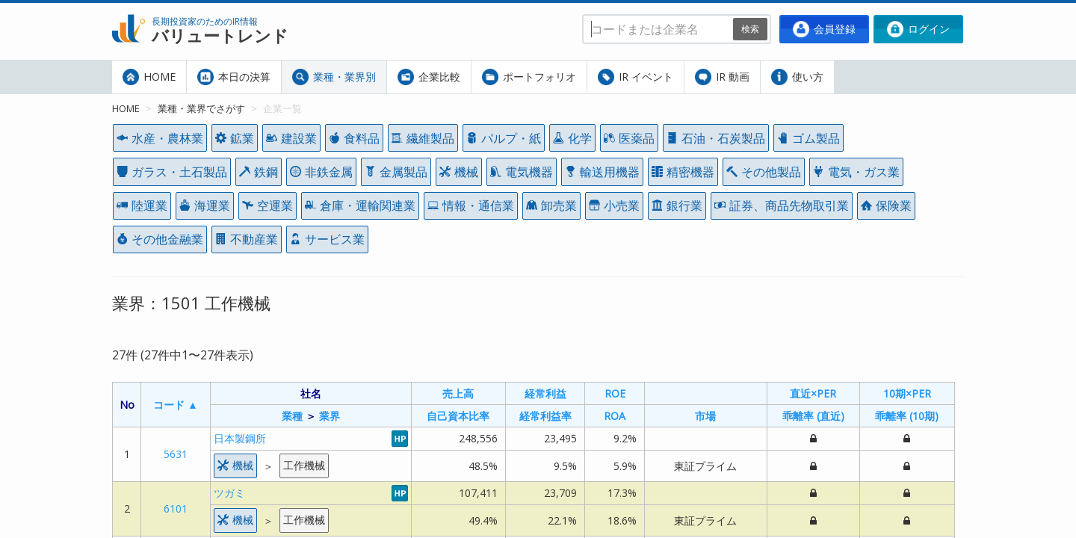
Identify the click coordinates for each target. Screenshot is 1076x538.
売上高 (458, 393)
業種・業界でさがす (201, 108)
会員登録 (824, 29)
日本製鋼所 (240, 438)
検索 (750, 28)
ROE (615, 393)
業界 (329, 416)
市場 (705, 416)
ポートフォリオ (529, 77)
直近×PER (813, 393)
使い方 (797, 77)
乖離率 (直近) (813, 416)
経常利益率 (545, 416)
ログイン (918, 29)
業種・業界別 (334, 77)
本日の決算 (233, 77)
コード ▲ (175, 405)
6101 (176, 508)
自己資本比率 (458, 416)
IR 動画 (722, 77)
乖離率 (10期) (907, 416)
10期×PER (907, 393)
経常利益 (545, 393)
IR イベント (635, 77)
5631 (176, 454)
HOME (149, 77)
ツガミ (229, 493)
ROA (614, 416)
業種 (292, 416)
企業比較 (429, 77)
